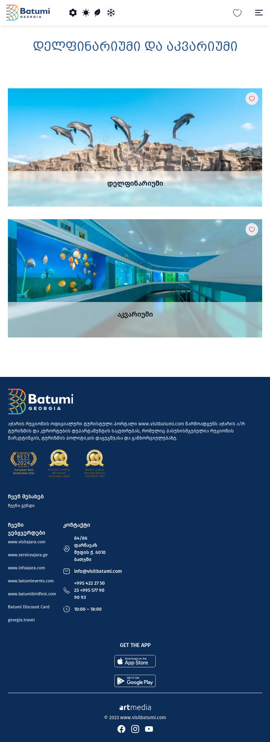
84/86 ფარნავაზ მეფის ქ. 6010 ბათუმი (90, 548)
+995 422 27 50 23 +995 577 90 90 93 (89, 590)
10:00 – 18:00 (88, 609)
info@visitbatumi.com (98, 571)
